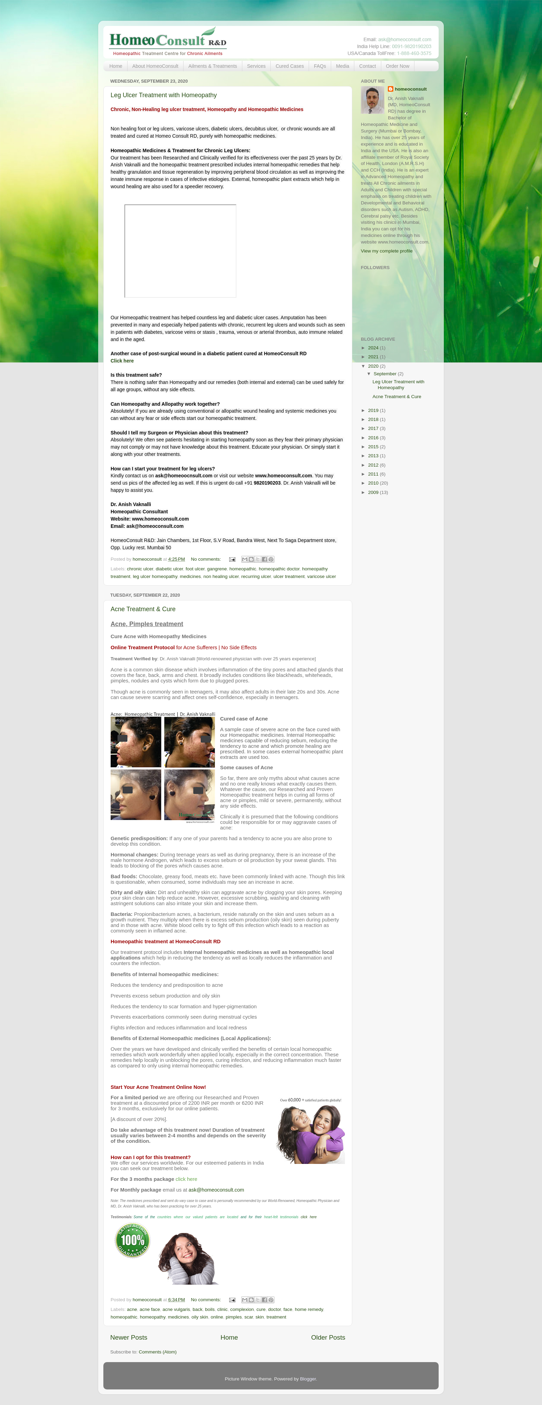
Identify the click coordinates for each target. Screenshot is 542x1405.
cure (260, 1309)
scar (248, 1317)
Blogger (308, 1378)
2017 (374, 428)
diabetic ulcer (169, 568)
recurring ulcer (256, 576)
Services (256, 66)
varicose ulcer (321, 576)
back (198, 1309)
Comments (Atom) (158, 1352)
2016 (374, 437)
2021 (374, 356)
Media (342, 66)
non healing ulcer (221, 576)
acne (132, 1309)
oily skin (199, 1317)
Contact (367, 66)
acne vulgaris (176, 1309)
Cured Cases (289, 66)
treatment (276, 1317)
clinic (222, 1309)
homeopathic (243, 568)
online (217, 1317)
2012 (374, 465)
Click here (122, 361)
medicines (190, 576)
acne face (150, 1309)
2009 (374, 492)
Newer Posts (128, 1337)
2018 (374, 419)
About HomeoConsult (155, 66)
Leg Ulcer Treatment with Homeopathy (164, 95)
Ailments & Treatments (212, 66)
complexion (242, 1309)
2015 (374, 446)
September (386, 373)
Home (116, 66)
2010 (374, 483)
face (287, 1309)
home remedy (309, 1309)
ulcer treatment (289, 576)
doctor (274, 1309)
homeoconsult (411, 89)
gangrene (217, 568)
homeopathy (152, 1317)
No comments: (206, 559)
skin (259, 1317)
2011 (374, 474)
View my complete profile (387, 251)
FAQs (320, 66)
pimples (234, 1317)
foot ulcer (195, 568)
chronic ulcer (140, 568)
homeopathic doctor (279, 568)
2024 (374, 347)
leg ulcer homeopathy (155, 576)
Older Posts (328, 1337)
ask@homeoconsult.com (216, 1190)
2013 (374, 455)
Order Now (398, 66)
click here (309, 1217)
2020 (374, 366)
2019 (374, 410)
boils (210, 1309)
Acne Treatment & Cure (143, 609)
